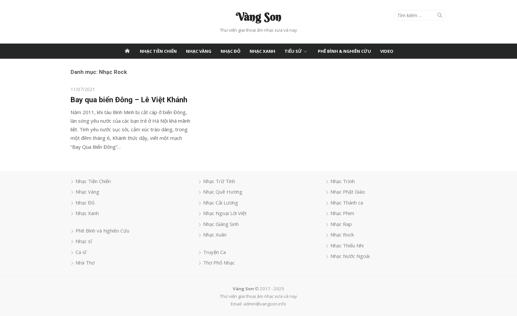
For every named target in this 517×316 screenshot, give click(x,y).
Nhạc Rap (341, 224)
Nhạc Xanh (262, 51)
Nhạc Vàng (198, 51)
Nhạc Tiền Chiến (158, 51)
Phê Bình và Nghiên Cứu (102, 230)
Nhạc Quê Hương (222, 191)
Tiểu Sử (293, 51)
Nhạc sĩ (84, 241)
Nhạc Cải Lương (220, 202)
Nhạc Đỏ (230, 51)
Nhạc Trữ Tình (219, 181)
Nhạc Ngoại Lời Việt (225, 213)
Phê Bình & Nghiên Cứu (344, 51)
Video (386, 51)
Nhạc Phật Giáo (347, 191)
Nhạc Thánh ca (346, 202)
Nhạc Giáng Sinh (221, 224)
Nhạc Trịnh (342, 181)
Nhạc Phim (342, 213)
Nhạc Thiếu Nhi (347, 245)
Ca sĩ (81, 252)
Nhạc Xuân (215, 234)
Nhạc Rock (342, 234)
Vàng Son (258, 17)
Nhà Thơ (85, 262)
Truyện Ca (214, 252)
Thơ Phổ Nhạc (219, 262)
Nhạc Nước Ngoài (350, 256)
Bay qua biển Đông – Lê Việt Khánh (129, 99)
